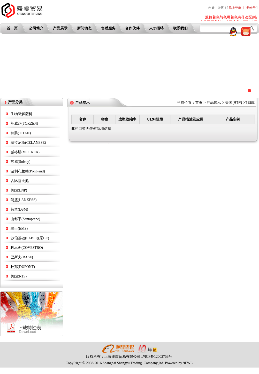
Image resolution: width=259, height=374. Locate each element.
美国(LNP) (19, 190)
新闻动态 (84, 28)
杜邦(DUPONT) (23, 267)
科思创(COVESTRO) (27, 248)
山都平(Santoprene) (25, 219)
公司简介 (36, 28)
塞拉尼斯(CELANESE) (28, 143)
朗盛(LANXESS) (23, 200)
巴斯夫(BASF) (22, 257)
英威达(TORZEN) (24, 123)
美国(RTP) (19, 276)
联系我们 (180, 28)
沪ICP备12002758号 (156, 357)
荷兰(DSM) (19, 209)
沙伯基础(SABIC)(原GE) (30, 238)
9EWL (188, 363)
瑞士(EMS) (19, 228)
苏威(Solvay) (20, 162)
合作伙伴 (132, 28)
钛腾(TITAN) (21, 133)
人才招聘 (156, 28)
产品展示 (60, 28)
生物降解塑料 (21, 114)
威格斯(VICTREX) (25, 152)
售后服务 (108, 28)
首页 (198, 102)
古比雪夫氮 (20, 181)
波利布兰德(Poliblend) (28, 171)
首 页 (12, 28)
